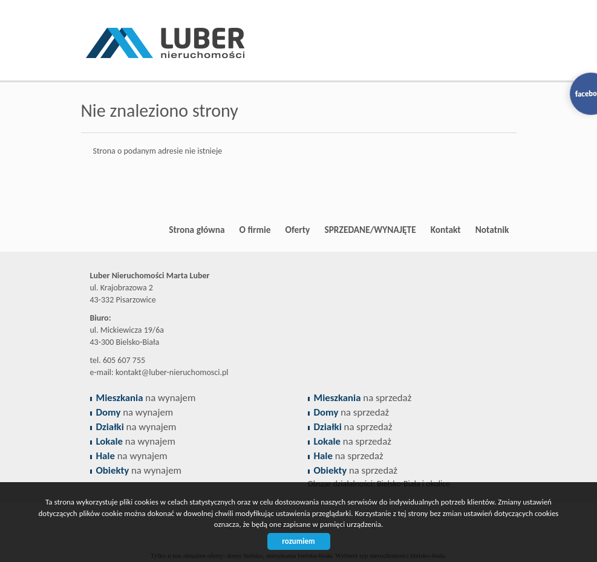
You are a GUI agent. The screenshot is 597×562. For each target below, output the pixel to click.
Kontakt (446, 229)
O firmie (255, 229)
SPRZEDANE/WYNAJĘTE (370, 229)
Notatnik (492, 229)
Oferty (297, 229)
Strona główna (196, 229)
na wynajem (146, 397)
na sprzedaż (363, 397)
